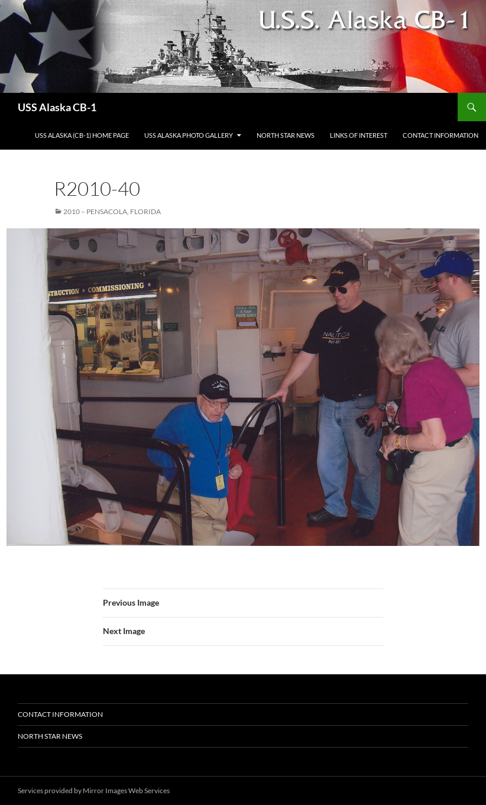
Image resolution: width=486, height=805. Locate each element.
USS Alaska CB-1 (57, 107)
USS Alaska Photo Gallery (188, 135)
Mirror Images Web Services (126, 790)
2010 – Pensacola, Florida (112, 211)
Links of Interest (358, 135)
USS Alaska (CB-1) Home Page (82, 135)
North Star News (286, 135)
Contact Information (440, 135)
